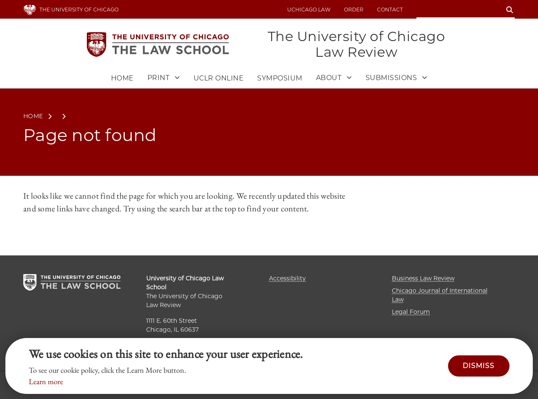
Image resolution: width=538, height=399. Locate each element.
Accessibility (287, 278)
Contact (390, 9)
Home (122, 78)
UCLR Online (219, 78)
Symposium (279, 78)
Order (353, 9)
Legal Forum (411, 312)
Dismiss (478, 366)
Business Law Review (423, 278)
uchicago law (308, 9)
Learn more (46, 381)
